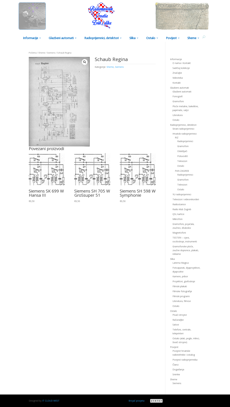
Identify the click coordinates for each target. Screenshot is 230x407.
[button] (85, 62)
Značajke (177, 72)
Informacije (30, 38)
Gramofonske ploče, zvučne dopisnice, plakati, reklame (185, 250)
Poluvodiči (182, 156)
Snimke (176, 374)
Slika (132, 38)
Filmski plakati (179, 286)
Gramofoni (178, 101)
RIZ (176, 137)
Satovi (175, 324)
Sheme (191, 38)
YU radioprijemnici (181, 194)
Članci (175, 364)
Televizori (182, 161)
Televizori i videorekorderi (185, 199)
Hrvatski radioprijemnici (184, 133)
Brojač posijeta (136, 400)
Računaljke (178, 319)
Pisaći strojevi (179, 314)
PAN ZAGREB (182, 170)
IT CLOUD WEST (50, 400)
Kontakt (176, 82)
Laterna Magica (180, 262)
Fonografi (177, 96)
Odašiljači (182, 151)
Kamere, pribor (180, 276)
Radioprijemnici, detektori (101, 38)
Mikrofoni (177, 219)
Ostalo (150, 38)
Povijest (171, 38)
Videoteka (177, 77)
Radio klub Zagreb (181, 209)
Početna (33, 52)
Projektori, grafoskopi (183, 281)
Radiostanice (179, 204)
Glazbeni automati (61, 38)
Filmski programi (181, 296)
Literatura (177, 115)
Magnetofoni (179, 232)
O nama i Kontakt (181, 63)
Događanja (178, 369)
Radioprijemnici (185, 141)
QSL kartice (178, 214)
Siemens (51, 52)
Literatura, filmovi (181, 301)
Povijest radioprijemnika (184, 359)
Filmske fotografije (182, 291)
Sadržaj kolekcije (181, 68)
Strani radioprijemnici (183, 128)
